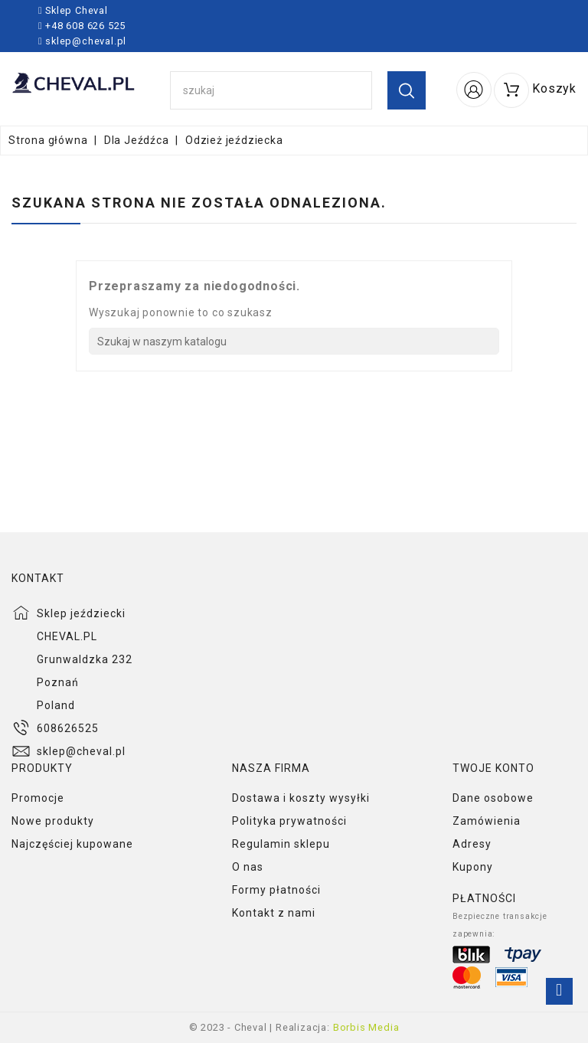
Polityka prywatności (289, 821)
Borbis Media (366, 1027)
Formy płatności (276, 890)
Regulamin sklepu (281, 844)
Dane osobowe (493, 798)
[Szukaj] (294, 341)
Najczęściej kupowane (72, 844)
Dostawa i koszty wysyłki (301, 798)
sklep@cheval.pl (85, 41)
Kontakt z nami (273, 913)
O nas (247, 867)
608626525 (68, 728)
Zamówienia (486, 821)
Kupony (472, 867)
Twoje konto (493, 768)
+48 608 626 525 (84, 25)
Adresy (472, 844)
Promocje (37, 798)
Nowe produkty (52, 821)
